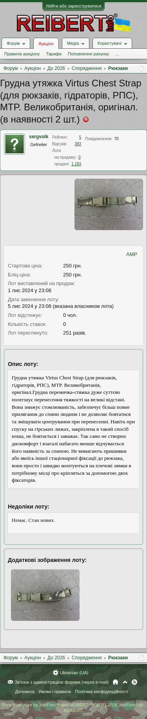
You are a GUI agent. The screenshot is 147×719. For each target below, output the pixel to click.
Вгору (125, 682)
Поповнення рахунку (88, 53)
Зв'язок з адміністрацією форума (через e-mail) (62, 682)
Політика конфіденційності (101, 691)
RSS (134, 682)
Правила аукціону (22, 53)
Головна (115, 682)
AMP (131, 254)
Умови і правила (54, 691)
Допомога (24, 691)
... (117, 53)
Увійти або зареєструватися (74, 6)
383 (78, 144)
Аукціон (45, 43)
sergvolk (38, 136)
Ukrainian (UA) (74, 672)
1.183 (76, 164)
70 (116, 139)
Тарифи (54, 53)
